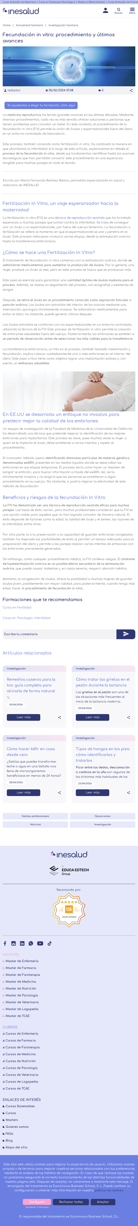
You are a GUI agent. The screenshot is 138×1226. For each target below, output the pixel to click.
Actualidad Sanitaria (29, 25)
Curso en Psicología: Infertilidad (27, 618)
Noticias (35, 824)
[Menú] (132, 11)
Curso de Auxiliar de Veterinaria (19, 2)
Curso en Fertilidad (17, 607)
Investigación (102, 824)
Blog (9, 1140)
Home (6, 25)
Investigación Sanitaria (63, 25)
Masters (12, 1120)
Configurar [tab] (37, 1202)
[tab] (69, 634)
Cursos (11, 1113)
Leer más (24, 717)
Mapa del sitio (16, 1147)
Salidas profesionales (35, 816)
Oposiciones (103, 816)
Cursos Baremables (20, 1106)
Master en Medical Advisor (91, 2)
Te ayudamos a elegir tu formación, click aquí (41, 105)
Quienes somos (17, 1127)
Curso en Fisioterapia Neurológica (57, 2)
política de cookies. (109, 1190)
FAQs (9, 1133)
